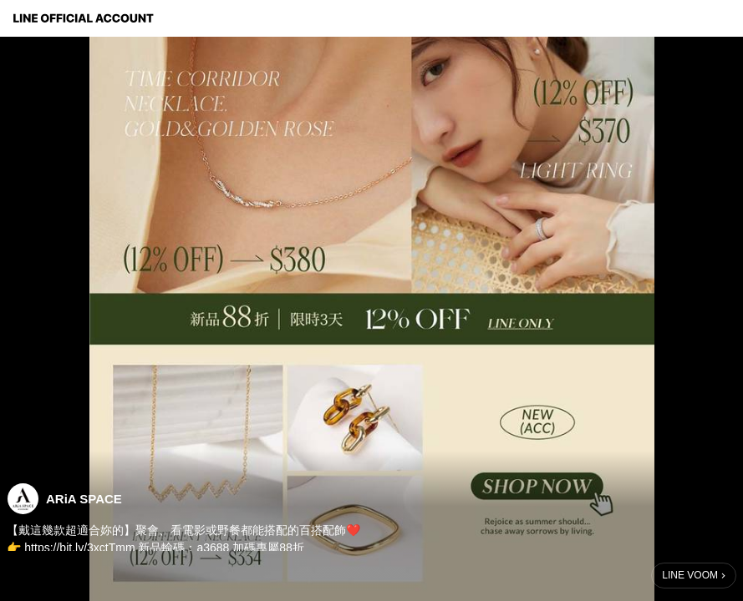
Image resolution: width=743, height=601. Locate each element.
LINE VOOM (690, 575)
